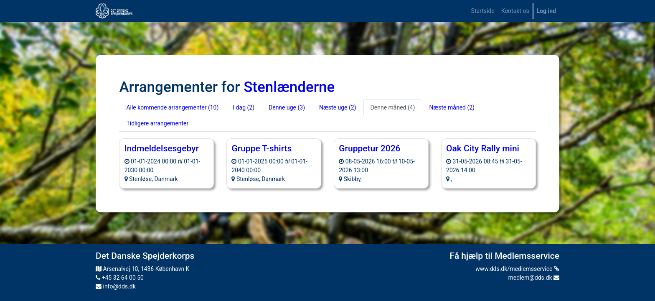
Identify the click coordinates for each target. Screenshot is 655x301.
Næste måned (452, 107)
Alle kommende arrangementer (172, 107)
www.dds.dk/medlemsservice (517, 268)
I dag (243, 107)
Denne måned (393, 107)
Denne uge (287, 107)
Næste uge (337, 107)
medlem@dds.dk (533, 277)
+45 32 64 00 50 (120, 277)
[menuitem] (483, 11)
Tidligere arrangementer (157, 123)
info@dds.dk (116, 286)
